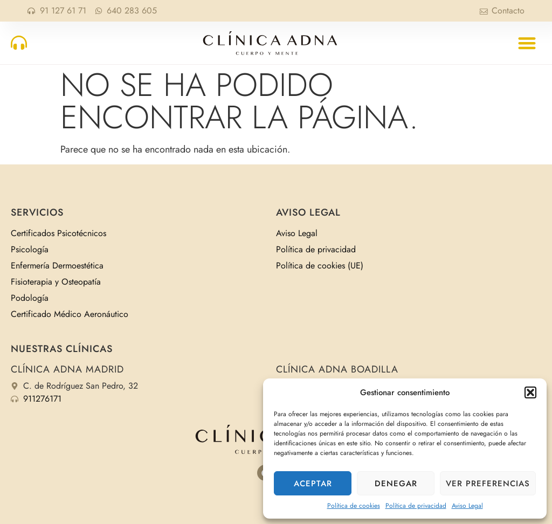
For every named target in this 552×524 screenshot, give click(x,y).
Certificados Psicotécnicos (58, 233)
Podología (30, 298)
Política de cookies (353, 506)
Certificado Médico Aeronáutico (69, 314)
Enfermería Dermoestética (57, 265)
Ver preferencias (488, 483)
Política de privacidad (415, 506)
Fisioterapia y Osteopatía (56, 281)
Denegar (396, 483)
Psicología (30, 249)
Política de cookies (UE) (319, 265)
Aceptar (313, 483)
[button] (530, 392)
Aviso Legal (467, 506)
